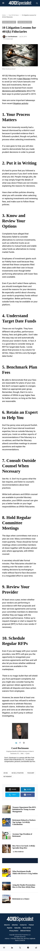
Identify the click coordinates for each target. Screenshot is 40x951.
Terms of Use (27, 928)
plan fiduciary (24, 78)
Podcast (31, 925)
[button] (3, 3)
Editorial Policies (25, 930)
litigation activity (20, 103)
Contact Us (23, 925)
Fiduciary (30, 773)
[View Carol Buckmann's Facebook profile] (20, 743)
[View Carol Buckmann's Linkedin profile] (16, 743)
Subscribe (17, 928)
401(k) (6, 773)
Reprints (9, 928)
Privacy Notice (13, 930)
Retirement (8, 776)
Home (4, 15)
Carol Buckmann (20, 748)
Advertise (15, 925)
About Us (7, 925)
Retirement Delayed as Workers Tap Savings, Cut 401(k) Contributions (24, 822)
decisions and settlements (14, 91)
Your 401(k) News (14, 15)
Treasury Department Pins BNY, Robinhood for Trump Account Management (24, 809)
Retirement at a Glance (20, 899)
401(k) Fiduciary (9, 22)
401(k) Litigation (18, 773)
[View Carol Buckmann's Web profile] (23, 743)
